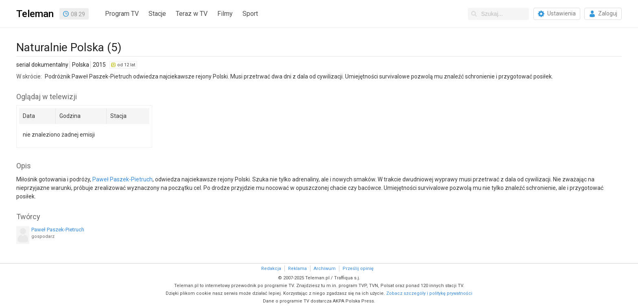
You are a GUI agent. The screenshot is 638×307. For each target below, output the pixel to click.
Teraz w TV (192, 13)
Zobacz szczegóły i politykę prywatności (429, 293)
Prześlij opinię (358, 268)
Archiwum (325, 268)
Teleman (35, 14)
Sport (250, 13)
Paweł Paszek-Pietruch (122, 179)
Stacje (157, 13)
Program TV (122, 13)
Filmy (225, 13)
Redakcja (271, 268)
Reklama (297, 268)
